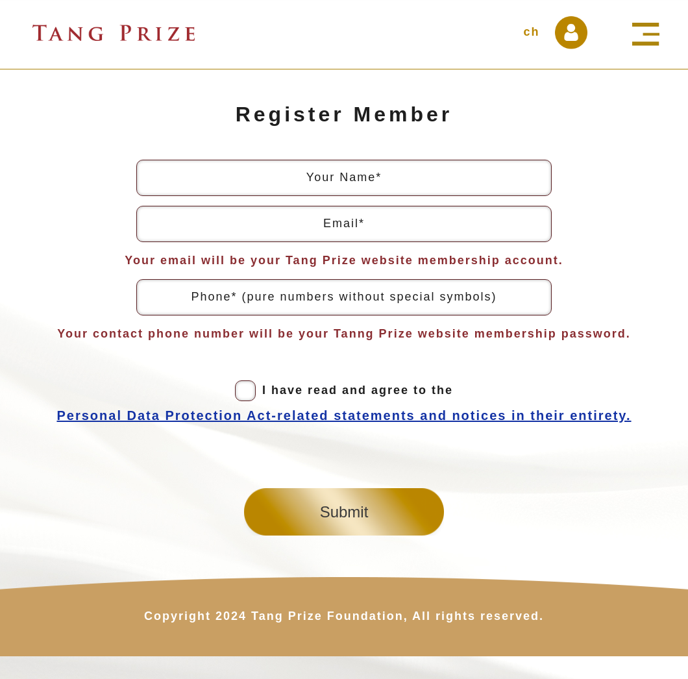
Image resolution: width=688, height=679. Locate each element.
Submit (344, 512)
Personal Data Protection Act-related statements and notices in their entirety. (343, 415)
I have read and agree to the (343, 403)
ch (531, 31)
